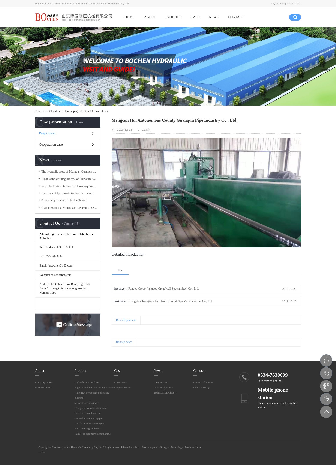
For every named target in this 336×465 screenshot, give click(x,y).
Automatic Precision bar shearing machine (92, 395)
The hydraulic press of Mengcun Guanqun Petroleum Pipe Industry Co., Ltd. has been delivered (69, 171)
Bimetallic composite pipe (88, 418)
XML (298, 3)
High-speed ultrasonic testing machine (94, 387)
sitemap (282, 3)
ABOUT (150, 17)
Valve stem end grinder (87, 402)
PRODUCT (173, 17)
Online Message (201, 387)
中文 (274, 3)
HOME (129, 17)
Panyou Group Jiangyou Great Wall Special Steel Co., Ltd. (163, 288)
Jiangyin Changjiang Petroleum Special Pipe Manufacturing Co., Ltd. (171, 301)
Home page (72, 111)
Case (87, 111)
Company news (162, 382)
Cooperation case (51, 144)
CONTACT (236, 17)
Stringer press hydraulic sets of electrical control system (91, 411)
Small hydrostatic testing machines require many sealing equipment (69, 186)
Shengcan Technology (171, 447)
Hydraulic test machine (87, 382)
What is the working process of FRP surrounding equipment (69, 179)
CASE (195, 17)
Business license (43, 387)
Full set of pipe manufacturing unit (93, 433)
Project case (101, 111)
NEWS (214, 17)
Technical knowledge (165, 392)
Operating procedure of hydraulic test (63, 200)
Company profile (44, 382)
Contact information (203, 382)
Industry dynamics (163, 387)
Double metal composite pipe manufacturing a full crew (90, 426)
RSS (291, 3)
